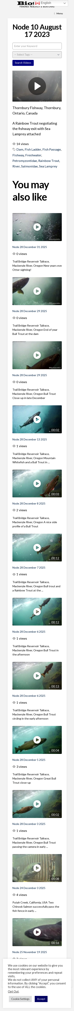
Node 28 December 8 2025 (28, 503)
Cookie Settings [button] (20, 998)
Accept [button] (41, 998)
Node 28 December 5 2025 (28, 759)
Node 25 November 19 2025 (29, 952)
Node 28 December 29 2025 (29, 311)
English (43, 3)
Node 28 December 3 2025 (28, 824)
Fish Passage (51, 149)
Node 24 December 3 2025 (28, 888)
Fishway (18, 155)
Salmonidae (29, 166)
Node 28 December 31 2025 (29, 247)
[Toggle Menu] (58, 13)
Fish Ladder (33, 149)
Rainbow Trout (48, 160)
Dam (19, 149)
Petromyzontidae (24, 160)
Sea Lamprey (48, 166)
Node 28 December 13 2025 (29, 439)
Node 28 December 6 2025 (28, 631)
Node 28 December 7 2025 (28, 567)
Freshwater (33, 155)
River (16, 166)
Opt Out (13, 991)
